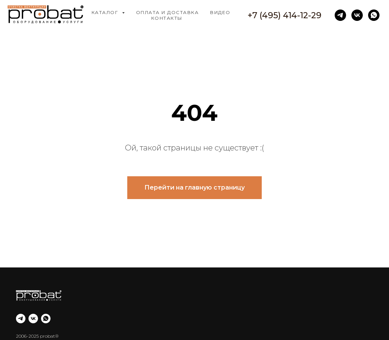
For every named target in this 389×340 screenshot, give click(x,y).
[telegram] (340, 15)
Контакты (166, 18)
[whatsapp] (374, 15)
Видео (220, 12)
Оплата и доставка (167, 12)
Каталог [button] (106, 12)
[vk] (357, 15)
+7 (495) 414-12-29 (284, 15)
